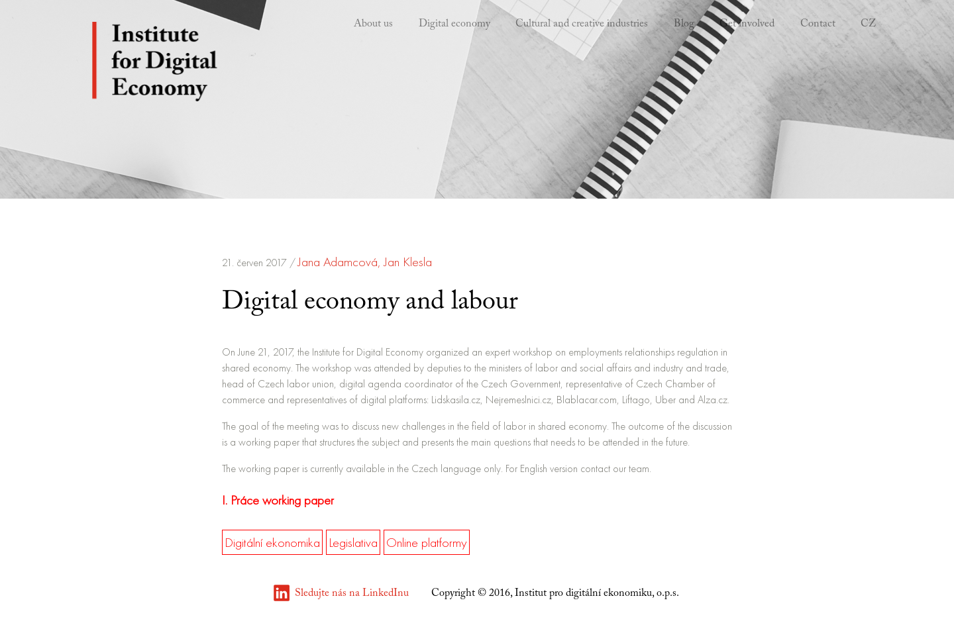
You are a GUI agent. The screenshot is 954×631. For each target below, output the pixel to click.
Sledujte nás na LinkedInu (352, 593)
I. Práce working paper (278, 500)
